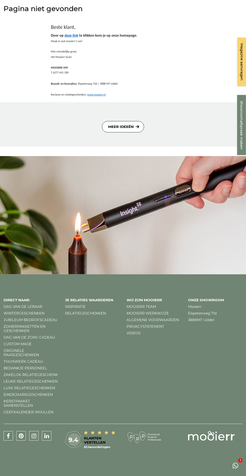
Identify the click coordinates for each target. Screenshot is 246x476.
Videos (134, 333)
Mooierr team (141, 306)
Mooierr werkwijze (148, 313)
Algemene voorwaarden (153, 320)
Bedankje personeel (25, 368)
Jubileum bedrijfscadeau (30, 320)
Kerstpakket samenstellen (18, 403)
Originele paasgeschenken (21, 352)
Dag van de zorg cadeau (29, 337)
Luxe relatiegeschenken (29, 388)
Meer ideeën (121, 126)
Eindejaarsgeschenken (28, 394)
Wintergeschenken (24, 313)
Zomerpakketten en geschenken (24, 328)
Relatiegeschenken (85, 313)
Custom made (18, 344)
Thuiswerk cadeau (23, 361)
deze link (71, 35)
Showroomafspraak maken (241, 125)
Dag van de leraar (23, 306)
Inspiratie (75, 306)
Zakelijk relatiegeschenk (31, 374)
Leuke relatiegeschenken (31, 381)
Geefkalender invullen (28, 412)
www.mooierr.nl (96, 94)
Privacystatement (145, 326)
